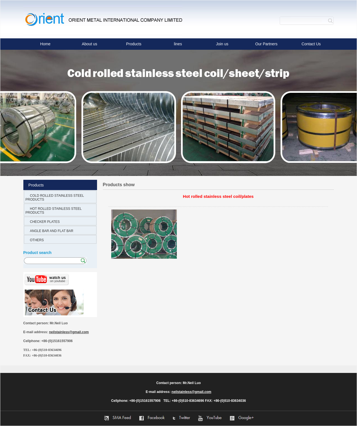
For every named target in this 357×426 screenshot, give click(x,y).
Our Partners (266, 44)
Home (45, 44)
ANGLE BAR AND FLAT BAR (51, 231)
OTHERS (37, 240)
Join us (222, 44)
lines (178, 44)
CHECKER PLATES (45, 222)
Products (133, 44)
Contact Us (311, 44)
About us (89, 44)
